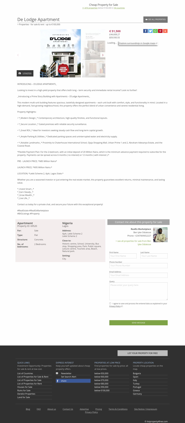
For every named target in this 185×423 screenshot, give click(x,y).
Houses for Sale (24, 387)
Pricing (98, 409)
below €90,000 (101, 387)
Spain (135, 376)
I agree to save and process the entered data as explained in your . (138, 304)
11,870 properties (89, 8)
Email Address (138, 274)
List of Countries (25, 373)
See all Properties (155, 19)
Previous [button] (18, 54)
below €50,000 (101, 373)
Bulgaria (137, 373)
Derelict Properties (26, 393)
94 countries (119, 8)
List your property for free (143, 353)
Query (138, 290)
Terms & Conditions (118, 409)
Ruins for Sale (23, 390)
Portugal (137, 387)
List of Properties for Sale (29, 380)
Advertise (84, 409)
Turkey (136, 383)
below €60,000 (101, 376)
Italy (135, 380)
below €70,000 (101, 380)
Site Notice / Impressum (145, 409)
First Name (123, 254)
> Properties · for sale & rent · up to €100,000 (38, 24)
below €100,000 (101, 390)
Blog (28, 409)
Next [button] (102, 54)
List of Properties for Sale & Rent (32, 376)
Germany (137, 393)
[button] (145, 31)
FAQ (39, 409)
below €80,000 (101, 383)
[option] (60, 54)
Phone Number (138, 264)
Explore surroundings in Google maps (137, 43)
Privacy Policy (115, 306)
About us (51, 409)
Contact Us (68, 409)
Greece (136, 390)
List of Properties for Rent (29, 383)
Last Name (154, 254)
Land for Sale (23, 397)
